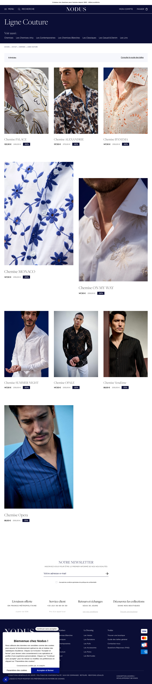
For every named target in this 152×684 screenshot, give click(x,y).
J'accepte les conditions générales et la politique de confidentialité (76, 582)
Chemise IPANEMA (115, 139)
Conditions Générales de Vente (22, 675)
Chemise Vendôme (114, 383)
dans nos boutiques (129, 605)
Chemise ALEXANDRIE (69, 139)
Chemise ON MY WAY (96, 287)
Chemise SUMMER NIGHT (21, 383)
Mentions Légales (95, 675)
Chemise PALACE (15, 139)
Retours (83, 675)
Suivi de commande (71, 675)
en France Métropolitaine (22, 605)
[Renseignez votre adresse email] (73, 573)
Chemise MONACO (19, 271)
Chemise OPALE (64, 383)
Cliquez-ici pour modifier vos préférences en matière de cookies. (36, 679)
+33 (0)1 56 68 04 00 (57, 605)
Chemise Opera (16, 514)
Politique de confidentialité (49, 675)
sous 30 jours (90, 605)
